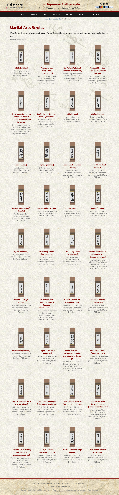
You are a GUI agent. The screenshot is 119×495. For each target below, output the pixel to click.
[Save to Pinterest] (107, 4)
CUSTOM (57, 14)
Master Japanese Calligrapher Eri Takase (64, 8)
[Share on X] (101, 4)
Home (46, 19)
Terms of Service (39, 490)
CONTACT (95, 14)
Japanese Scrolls (55, 19)
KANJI (45, 14)
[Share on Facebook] (104, 4)
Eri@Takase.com (80, 490)
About (61, 490)
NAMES (34, 14)
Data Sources (93, 490)
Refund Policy (52, 490)
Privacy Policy (26, 490)
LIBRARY (70, 14)
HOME (22, 14)
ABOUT (82, 14)
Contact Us (68, 490)
